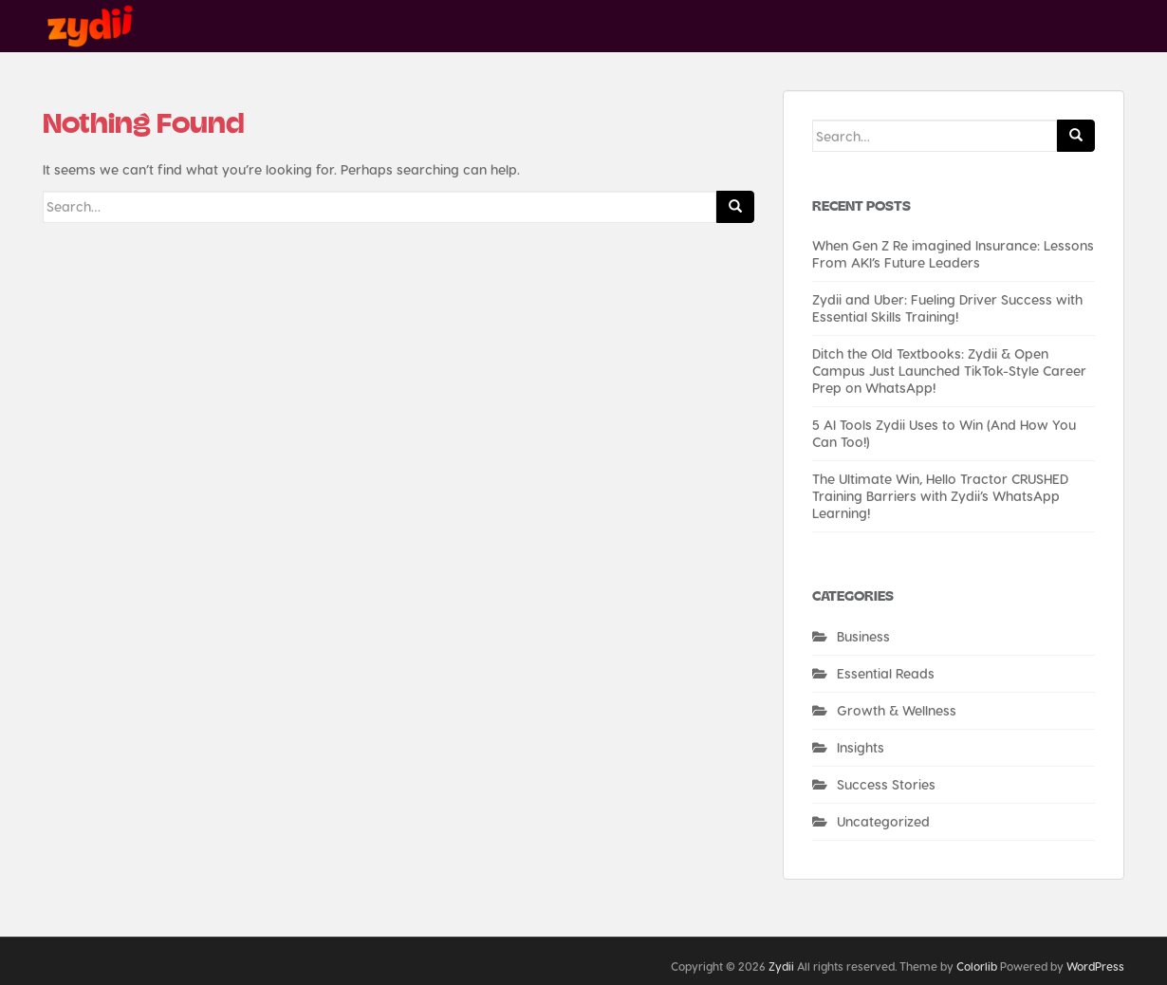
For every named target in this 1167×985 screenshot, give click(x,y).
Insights (860, 747)
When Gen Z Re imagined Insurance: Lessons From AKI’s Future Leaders (953, 253)
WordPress (1095, 966)
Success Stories (886, 784)
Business (863, 636)
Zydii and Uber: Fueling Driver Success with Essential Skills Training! (947, 308)
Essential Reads (886, 673)
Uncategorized (883, 821)
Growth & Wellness (896, 710)
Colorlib (976, 966)
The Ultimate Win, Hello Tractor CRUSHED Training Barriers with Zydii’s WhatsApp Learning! (940, 496)
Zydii (781, 966)
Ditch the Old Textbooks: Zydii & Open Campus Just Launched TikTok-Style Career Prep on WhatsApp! (949, 370)
